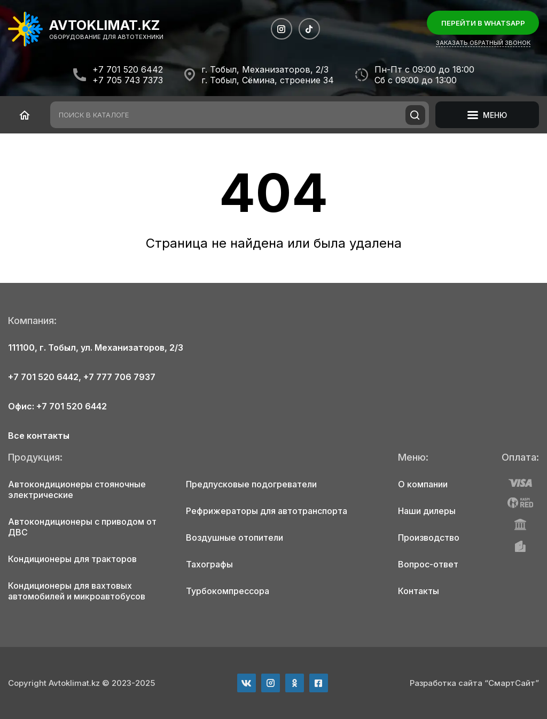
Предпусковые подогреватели (251, 484)
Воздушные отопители (234, 537)
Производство (428, 537)
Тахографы (209, 564)
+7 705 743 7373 (127, 80)
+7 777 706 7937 (119, 377)
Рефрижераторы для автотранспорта (266, 510)
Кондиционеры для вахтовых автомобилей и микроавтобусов (76, 591)
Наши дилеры (427, 510)
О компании (423, 484)
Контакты (418, 591)
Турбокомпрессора (227, 591)
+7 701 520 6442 (127, 69)
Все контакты (38, 435)
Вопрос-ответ (428, 564)
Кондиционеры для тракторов (72, 559)
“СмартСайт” (512, 683)
